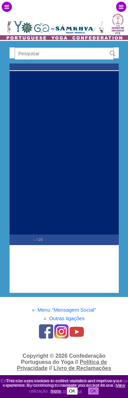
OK (72, 391)
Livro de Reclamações (82, 368)
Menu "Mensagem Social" (64, 309)
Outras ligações (64, 318)
